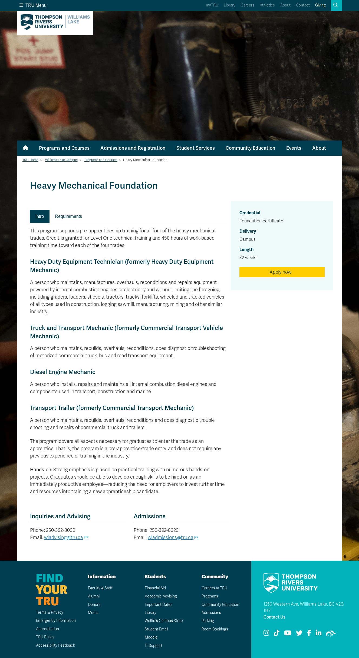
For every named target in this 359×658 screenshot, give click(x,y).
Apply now (280, 272)
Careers (247, 5)
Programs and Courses (64, 148)
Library (229, 5)
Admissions (211, 612)
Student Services (195, 148)
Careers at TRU (214, 588)
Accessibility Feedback (55, 645)
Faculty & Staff (100, 588)
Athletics (267, 5)
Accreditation (47, 629)
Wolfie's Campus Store (164, 621)
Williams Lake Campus (61, 160)
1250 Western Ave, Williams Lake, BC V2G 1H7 (304, 607)
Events (293, 148)
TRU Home (30, 160)
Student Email (156, 629)
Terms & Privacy (49, 612)
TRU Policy (45, 637)
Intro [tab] (39, 216)
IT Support (153, 645)
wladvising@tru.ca (63, 537)
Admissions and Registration (133, 148)
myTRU (212, 5)
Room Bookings (215, 629)
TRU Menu (33, 5)
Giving (320, 5)
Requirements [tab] (68, 216)
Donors (94, 604)
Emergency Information (56, 620)
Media (93, 612)
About (285, 5)
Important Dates (158, 604)
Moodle (151, 637)
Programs (210, 596)
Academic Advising (161, 596)
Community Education (250, 148)
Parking (208, 621)
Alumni (94, 596)
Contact (303, 5)
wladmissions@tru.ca (170, 537)
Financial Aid (155, 588)
